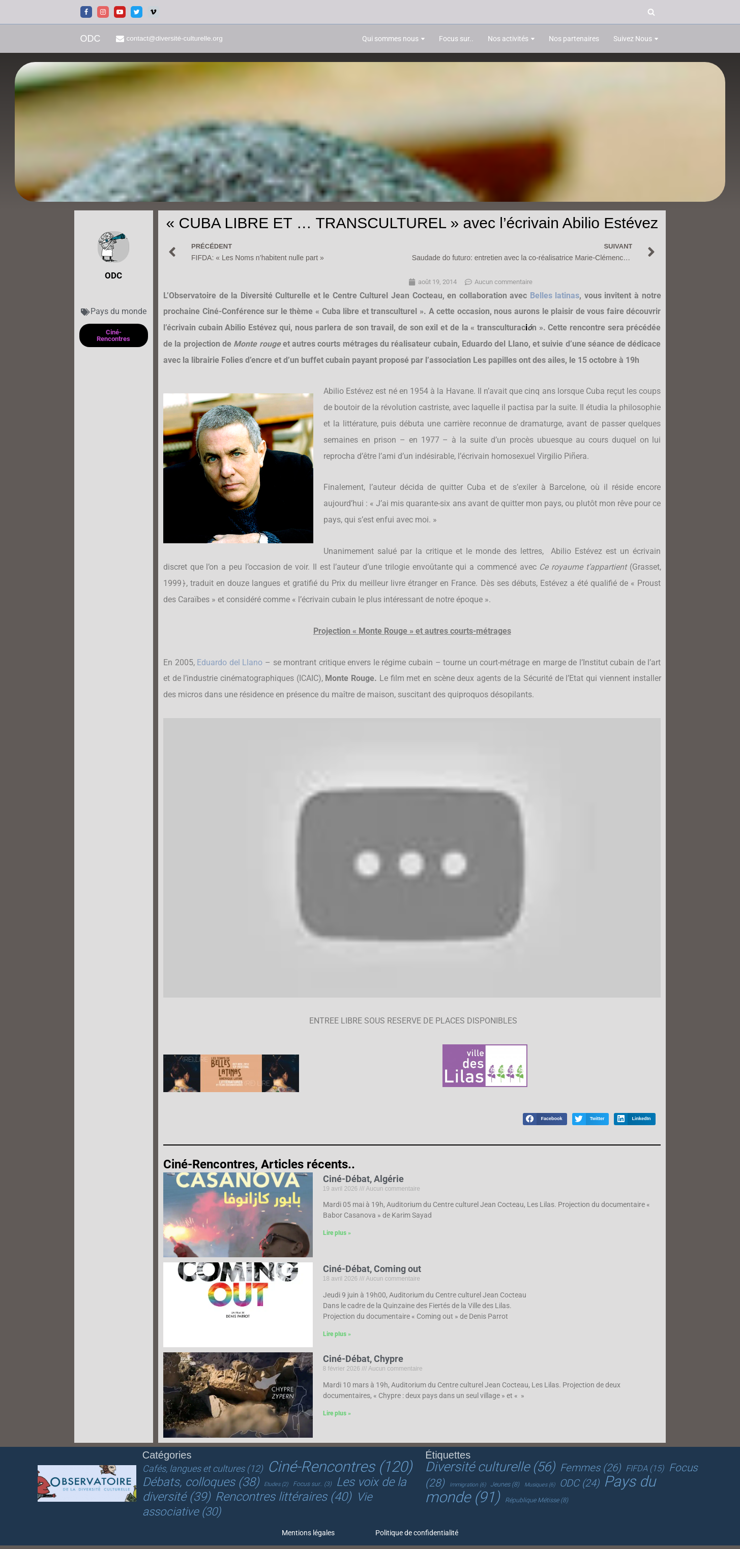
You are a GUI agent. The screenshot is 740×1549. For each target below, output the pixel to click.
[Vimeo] (153, 12)
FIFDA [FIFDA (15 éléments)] (645, 1472)
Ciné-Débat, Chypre (363, 1361)
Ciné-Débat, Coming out (372, 1271)
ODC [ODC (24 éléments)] (579, 1488)
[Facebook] (86, 12)
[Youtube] (120, 12)
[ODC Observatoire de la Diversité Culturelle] (90, 39)
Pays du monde (118, 312)
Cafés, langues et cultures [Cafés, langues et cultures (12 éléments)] (202, 1472)
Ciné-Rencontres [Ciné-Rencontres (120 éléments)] (340, 1470)
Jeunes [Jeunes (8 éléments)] (504, 1489)
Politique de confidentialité (416, 1536)
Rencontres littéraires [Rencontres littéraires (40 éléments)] (283, 1501)
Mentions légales (308, 1536)
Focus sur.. (456, 39)
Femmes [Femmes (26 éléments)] (590, 1472)
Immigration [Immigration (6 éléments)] (468, 1489)
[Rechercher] (651, 12)
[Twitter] (136, 12)
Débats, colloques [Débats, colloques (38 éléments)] (200, 1486)
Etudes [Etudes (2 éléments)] (276, 1488)
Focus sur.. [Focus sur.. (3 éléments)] (312, 1488)
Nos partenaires (574, 39)
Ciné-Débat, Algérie (363, 1181)
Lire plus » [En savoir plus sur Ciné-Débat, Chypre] (337, 1416)
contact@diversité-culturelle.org (175, 38)
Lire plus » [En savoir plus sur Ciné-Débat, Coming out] (337, 1337)
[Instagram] (103, 12)
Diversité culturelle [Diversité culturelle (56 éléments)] (490, 1470)
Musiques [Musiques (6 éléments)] (539, 1489)
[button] (423, 39)
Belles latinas (555, 295)
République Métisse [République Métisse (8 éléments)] (536, 1504)
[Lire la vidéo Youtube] (412, 860)
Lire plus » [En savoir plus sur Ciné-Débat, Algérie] (337, 1236)
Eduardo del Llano (229, 664)
